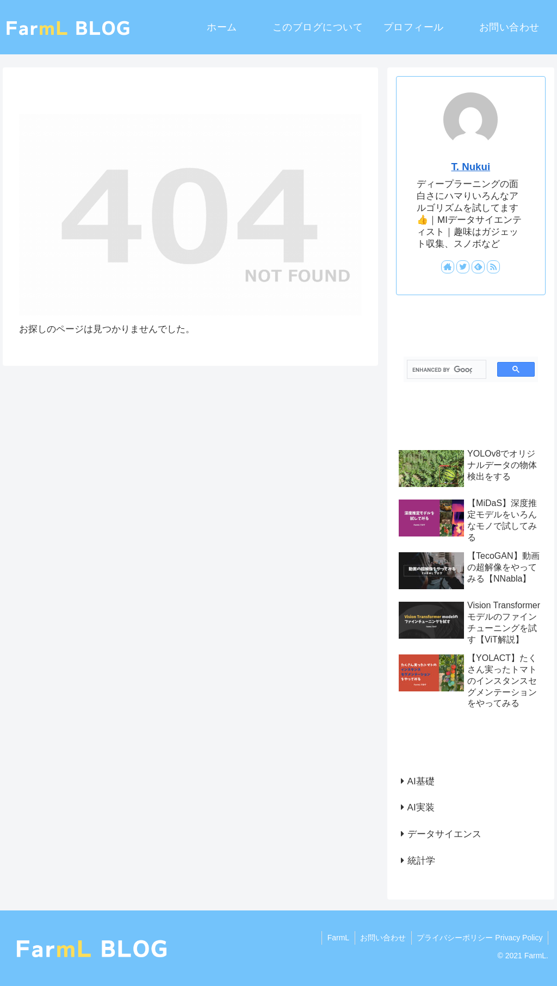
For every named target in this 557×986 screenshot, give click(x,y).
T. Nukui (470, 166)
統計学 (421, 861)
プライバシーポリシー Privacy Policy (479, 937)
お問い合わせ (382, 937)
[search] (442, 370)
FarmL (337, 937)
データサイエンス (444, 834)
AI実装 (421, 807)
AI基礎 (421, 781)
